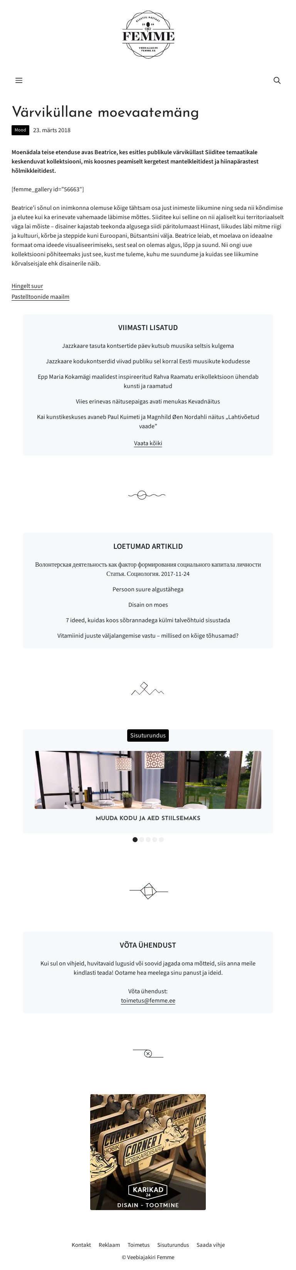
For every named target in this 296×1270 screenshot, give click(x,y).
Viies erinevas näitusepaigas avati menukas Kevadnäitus (148, 401)
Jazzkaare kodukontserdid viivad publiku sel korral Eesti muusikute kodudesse (148, 361)
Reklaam (109, 1245)
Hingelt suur (27, 286)
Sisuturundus (173, 1245)
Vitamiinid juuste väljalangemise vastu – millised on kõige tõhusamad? (148, 636)
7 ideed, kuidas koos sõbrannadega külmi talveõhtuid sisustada (148, 620)
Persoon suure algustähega (148, 589)
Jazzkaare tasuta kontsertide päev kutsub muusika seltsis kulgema (148, 346)
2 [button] (141, 839)
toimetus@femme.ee (148, 1000)
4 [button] (154, 839)
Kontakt (81, 1245)
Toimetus (139, 1245)
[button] (277, 81)
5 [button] (161, 839)
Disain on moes (148, 605)
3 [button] (148, 839)
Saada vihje (211, 1245)
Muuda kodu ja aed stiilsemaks (148, 819)
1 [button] (135, 839)
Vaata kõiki (148, 443)
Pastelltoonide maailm (40, 297)
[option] (148, 788)
